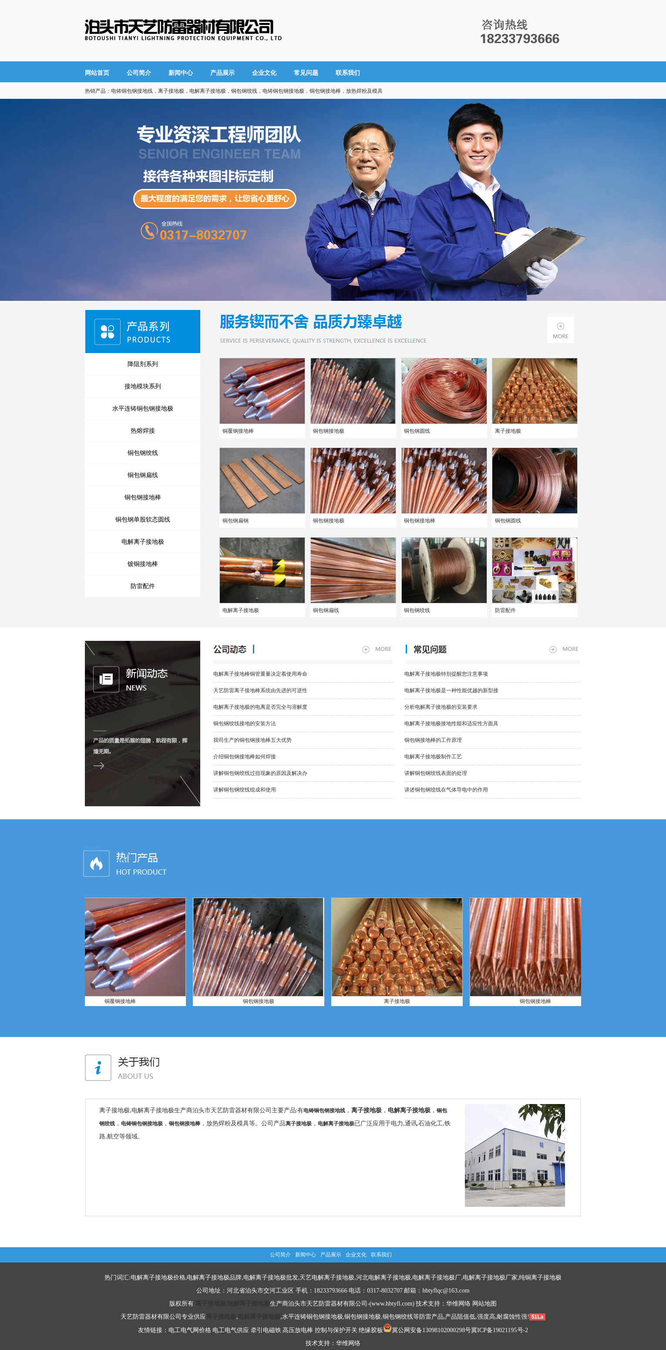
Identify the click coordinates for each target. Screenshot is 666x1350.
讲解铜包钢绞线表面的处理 (435, 773)
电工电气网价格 (189, 1330)
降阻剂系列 (143, 363)
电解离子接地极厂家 (490, 1277)
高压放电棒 (298, 1330)
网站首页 (97, 73)
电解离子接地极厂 (436, 1277)
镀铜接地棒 (143, 563)
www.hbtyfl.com (391, 1303)
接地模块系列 (142, 386)
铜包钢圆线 (416, 431)
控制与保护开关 (336, 1330)
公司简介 (139, 73)
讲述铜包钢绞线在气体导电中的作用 (446, 790)
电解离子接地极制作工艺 (433, 757)
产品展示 (222, 73)
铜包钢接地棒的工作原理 (433, 740)
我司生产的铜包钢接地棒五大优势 (252, 740)
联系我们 (348, 73)
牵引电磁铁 (266, 1330)
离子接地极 (506, 431)
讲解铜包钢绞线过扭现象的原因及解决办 (260, 773)
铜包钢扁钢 (234, 521)
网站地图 (484, 1303)
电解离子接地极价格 (158, 1277)
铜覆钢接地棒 (236, 431)
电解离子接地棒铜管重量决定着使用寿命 (260, 674)
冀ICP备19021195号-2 (499, 1330)
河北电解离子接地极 (383, 1277)
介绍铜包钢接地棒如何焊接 (244, 757)
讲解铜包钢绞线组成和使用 (244, 790)
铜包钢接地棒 (142, 497)
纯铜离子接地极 (540, 1277)
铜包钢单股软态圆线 (142, 519)
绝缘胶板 (371, 1330)
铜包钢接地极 (327, 431)
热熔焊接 (143, 430)
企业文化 (264, 73)
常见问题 (306, 73)
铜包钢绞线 (143, 452)
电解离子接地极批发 (270, 1277)
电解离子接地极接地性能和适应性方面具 (451, 723)
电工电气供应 (230, 1330)
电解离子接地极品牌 (214, 1277)
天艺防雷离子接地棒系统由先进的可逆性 (260, 690)
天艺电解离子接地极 (326, 1277)
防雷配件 (143, 585)
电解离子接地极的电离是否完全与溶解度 (260, 707)
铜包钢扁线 (143, 474)
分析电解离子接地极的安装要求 (441, 707)
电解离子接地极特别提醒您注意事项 (446, 674)
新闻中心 (180, 73)
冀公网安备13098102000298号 (427, 1330)
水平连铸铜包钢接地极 (142, 408)
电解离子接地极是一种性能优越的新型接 (451, 690)
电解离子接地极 (142, 541)
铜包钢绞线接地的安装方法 (244, 723)
